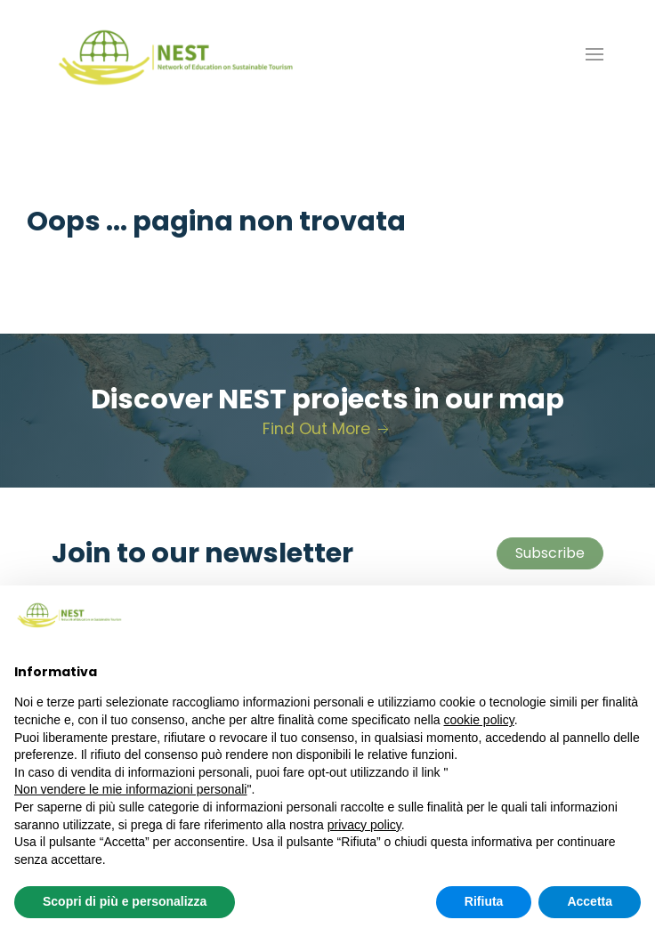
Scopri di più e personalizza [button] (124, 901)
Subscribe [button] (550, 553)
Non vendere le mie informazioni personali (130, 789)
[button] (594, 54)
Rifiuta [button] (484, 901)
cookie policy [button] (479, 720)
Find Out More (327, 428)
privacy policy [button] (364, 825)
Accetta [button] (589, 901)
